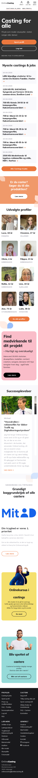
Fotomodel (5, 755)
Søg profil (23, 696)
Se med (19, 614)
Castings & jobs (13, 8)
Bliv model (5, 748)
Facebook (24, 745)
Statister (5, 736)
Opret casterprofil (26, 702)
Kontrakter (24, 713)
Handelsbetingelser (27, 733)
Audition (4, 745)
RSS (3, 716)
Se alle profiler (19, 319)
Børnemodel (6, 742)
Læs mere (19, 196)
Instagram (24, 742)
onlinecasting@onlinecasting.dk (12, 772)
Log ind (19, 48)
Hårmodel (5, 739)
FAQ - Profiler (6, 707)
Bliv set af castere (19, 676)
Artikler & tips (6, 725)
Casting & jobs (7, 696)
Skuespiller (5, 752)
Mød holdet (24, 730)
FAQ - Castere (25, 710)
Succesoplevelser (8, 710)
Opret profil (19, 42)
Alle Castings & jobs (19, 169)
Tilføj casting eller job (27, 699)
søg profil (27, 8)
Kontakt (23, 739)
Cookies (23, 736)
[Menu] (35, 2)
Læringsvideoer (7, 728)
